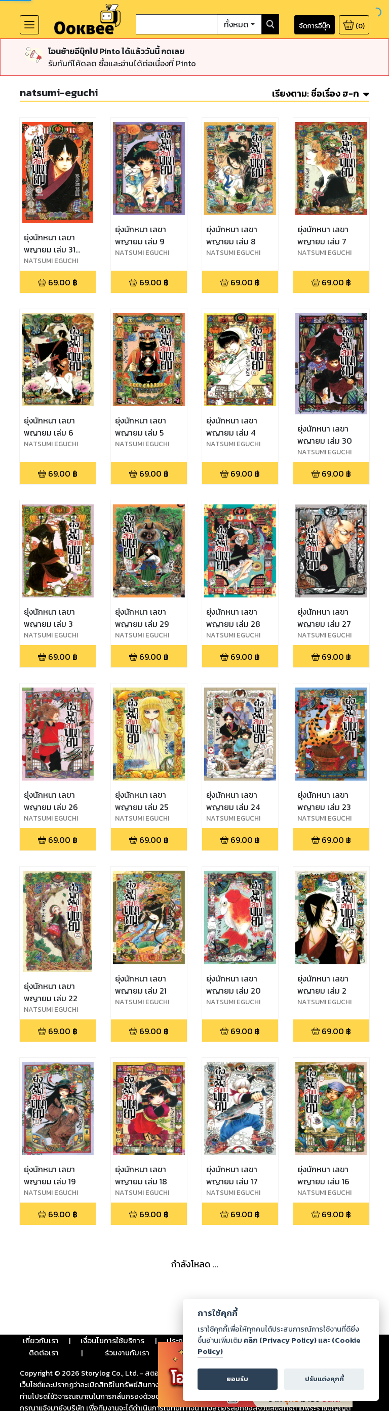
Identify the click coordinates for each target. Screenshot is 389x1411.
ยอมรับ (237, 1379)
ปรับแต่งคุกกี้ (324, 1379)
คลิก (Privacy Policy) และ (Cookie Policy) (279, 1346)
